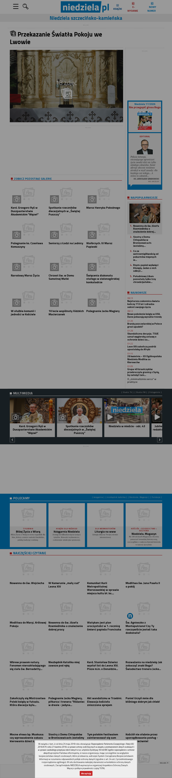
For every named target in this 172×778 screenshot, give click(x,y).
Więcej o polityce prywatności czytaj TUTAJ (86, 768)
